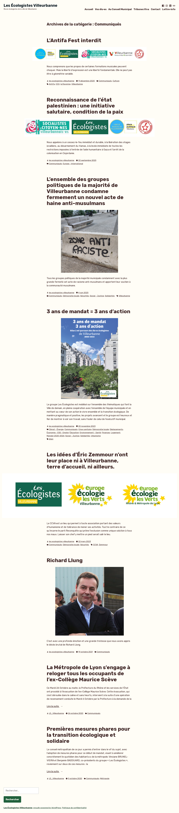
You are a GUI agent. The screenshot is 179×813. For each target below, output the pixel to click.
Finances (106, 432)
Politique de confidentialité (74, 808)
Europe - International (73, 163)
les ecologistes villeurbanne (61, 81)
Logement (115, 432)
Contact (155, 9)
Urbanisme (96, 436)
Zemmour (103, 544)
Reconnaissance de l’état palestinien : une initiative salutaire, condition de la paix (85, 106)
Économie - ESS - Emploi (58, 432)
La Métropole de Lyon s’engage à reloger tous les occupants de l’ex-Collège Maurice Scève (88, 673)
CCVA (95, 544)
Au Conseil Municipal (120, 9)
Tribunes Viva (141, 9)
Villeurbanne (77, 84)
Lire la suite (58, 706)
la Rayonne (66, 84)
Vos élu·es (101, 9)
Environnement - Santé (90, 432)
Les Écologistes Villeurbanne (30, 5)
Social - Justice (97, 296)
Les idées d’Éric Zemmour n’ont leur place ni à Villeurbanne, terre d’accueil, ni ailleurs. (87, 460)
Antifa (52, 84)
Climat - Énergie (56, 429)
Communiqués (105, 81)
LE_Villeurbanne (56, 713)
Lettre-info (168, 9)
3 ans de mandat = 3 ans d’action (88, 311)
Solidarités (110, 296)
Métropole (104, 778)
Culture (116, 81)
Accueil (89, 9)
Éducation (74, 432)
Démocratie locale (71, 296)
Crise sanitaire (85, 429)
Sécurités (84, 296)
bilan (51, 439)
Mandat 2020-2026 (55, 436)
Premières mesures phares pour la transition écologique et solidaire (88, 735)
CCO (58, 84)
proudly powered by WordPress (47, 808)
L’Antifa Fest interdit (74, 40)
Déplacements (116, 429)
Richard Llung (65, 560)
